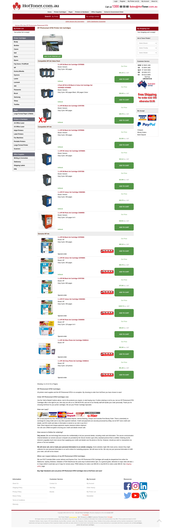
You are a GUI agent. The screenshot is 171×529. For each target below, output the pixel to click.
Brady (16, 42)
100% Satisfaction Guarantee (96, 21)
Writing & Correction (21, 158)
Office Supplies (96, 12)
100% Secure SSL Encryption (74, 21)
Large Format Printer (21, 145)
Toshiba (16, 104)
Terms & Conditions (19, 500)
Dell (15, 53)
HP (15, 67)
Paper (71, 12)
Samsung (17, 97)
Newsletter (90, 496)
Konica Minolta (19, 71)
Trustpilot (85, 515)
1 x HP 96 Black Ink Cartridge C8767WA (71, 171)
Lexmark (17, 82)
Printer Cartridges (60, 12)
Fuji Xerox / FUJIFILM (21, 64)
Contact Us (53, 483)
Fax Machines (18, 138)
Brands (52, 492)
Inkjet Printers (18, 130)
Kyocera (16, 75)
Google (109, 517)
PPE (15, 169)
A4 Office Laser (19, 123)
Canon (16, 49)
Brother (16, 45)
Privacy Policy (17, 492)
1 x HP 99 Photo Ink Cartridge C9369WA (71, 213)
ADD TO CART (124, 79)
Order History (91, 487)
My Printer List (91, 492)
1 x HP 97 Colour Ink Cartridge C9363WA (71, 192)
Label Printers (18, 134)
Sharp (16, 101)
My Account (145, 1)
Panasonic (17, 90)
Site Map (52, 487)
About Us (154, 1)
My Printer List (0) (133, 1)
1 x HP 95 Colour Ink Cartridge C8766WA (71, 151)
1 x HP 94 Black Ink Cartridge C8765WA (71, 130)
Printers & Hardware (82, 12)
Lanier (16, 79)
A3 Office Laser (19, 127)
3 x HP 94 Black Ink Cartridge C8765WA (71, 64)
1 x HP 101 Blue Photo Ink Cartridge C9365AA (73, 340)
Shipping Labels (19, 165)
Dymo (16, 56)
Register (122, 1)
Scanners (17, 149)
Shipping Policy (17, 487)
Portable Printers (19, 141)
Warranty (15, 504)
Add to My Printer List (52, 56)
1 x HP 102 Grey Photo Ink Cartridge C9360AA (73, 361)
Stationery (17, 162)
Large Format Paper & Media (23, 114)
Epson (16, 60)
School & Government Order (113, 12)
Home (50, 12)
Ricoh (16, 93)
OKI (15, 86)
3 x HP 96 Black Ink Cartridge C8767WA (71, 106)
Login (115, 1)
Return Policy (17, 496)
